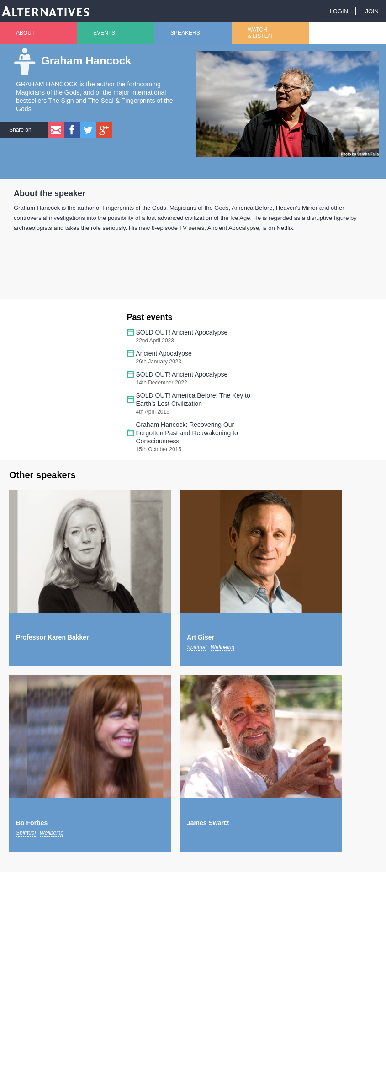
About (25, 33)
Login (338, 11)
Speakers (185, 33)
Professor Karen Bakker (52, 637)
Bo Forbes (32, 822)
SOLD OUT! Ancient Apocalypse (182, 332)
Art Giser (200, 637)
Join (372, 11)
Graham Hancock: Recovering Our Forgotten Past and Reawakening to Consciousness (187, 433)
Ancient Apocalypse (164, 353)
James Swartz (208, 822)
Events (104, 33)
